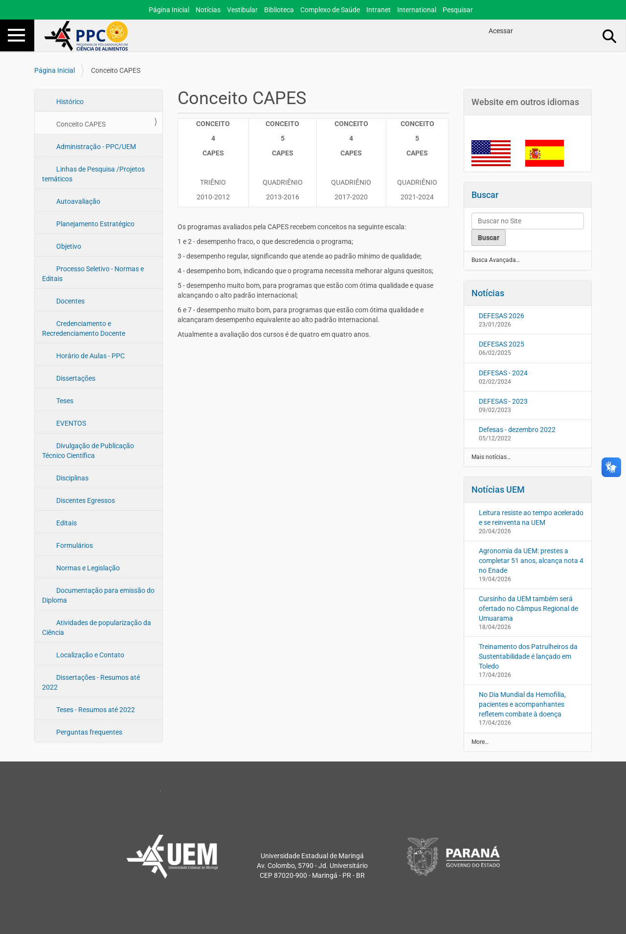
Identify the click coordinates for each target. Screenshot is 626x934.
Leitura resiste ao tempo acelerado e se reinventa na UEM (531, 517)
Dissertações (75, 378)
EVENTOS (70, 423)
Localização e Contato (89, 655)
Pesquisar (458, 10)
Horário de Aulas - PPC (90, 356)
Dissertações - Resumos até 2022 (91, 682)
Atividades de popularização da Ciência (96, 627)
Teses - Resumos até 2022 (95, 710)
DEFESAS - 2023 (503, 401)
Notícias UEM (498, 489)
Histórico (69, 102)
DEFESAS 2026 (501, 316)
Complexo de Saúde (330, 10)
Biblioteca (279, 10)
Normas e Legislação (87, 568)
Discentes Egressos (85, 500)
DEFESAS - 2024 (503, 373)
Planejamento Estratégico (94, 224)
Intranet (378, 10)
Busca (610, 35)
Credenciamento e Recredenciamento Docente (83, 328)
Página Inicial (169, 10)
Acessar (501, 31)
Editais (66, 523)
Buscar (484, 195)
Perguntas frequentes (88, 732)
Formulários (74, 545)
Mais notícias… (491, 457)
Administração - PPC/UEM (95, 147)
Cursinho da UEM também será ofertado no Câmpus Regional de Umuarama (528, 608)
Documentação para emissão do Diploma (98, 595)
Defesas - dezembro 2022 (517, 430)
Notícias (208, 10)
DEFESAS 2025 (501, 344)
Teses (64, 401)
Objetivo (68, 246)
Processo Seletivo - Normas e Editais (93, 273)
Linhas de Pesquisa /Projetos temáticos (93, 174)
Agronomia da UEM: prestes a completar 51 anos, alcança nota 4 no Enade (531, 560)
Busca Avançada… (495, 260)
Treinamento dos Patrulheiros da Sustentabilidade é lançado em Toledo (528, 656)
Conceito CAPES (80, 124)
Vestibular (242, 10)
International (416, 10)
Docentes (70, 301)
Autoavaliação (77, 201)
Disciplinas (72, 478)
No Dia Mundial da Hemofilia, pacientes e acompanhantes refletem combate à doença (522, 704)
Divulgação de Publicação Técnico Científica (88, 450)
